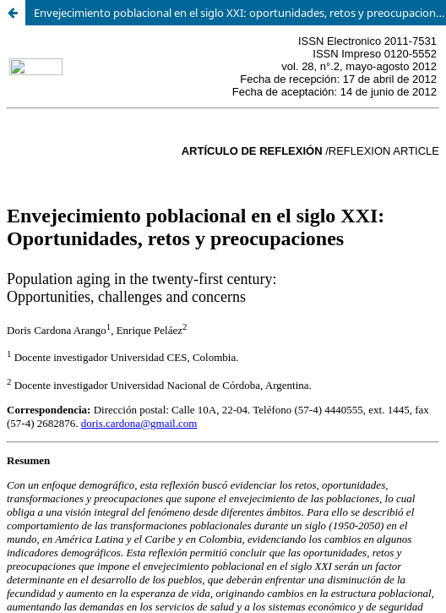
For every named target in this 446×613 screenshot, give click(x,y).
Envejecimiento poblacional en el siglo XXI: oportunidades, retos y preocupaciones (240, 12)
